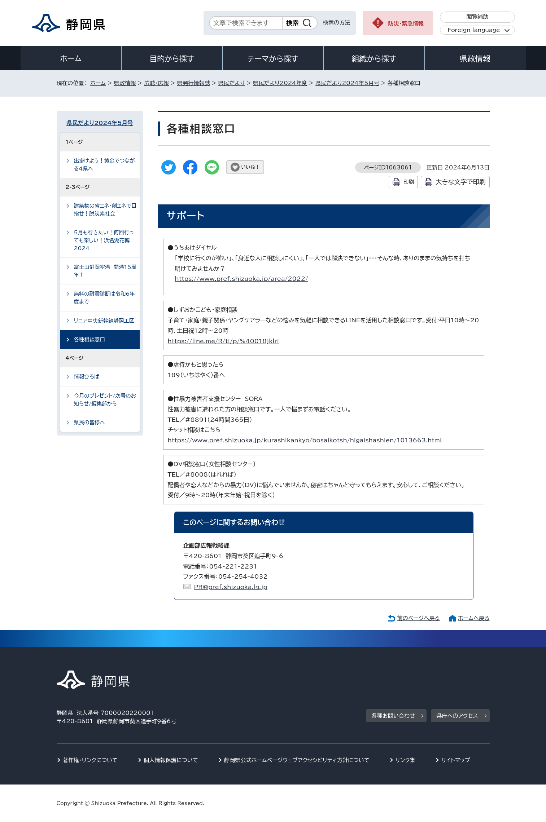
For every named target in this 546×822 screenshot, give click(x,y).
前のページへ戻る (418, 618)
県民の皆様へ (89, 422)
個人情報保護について (171, 760)
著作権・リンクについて (90, 760)
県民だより (231, 83)
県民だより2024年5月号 (347, 83)
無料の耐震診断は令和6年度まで (104, 297)
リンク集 (405, 760)
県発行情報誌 (193, 83)
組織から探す (373, 59)
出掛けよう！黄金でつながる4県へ (104, 164)
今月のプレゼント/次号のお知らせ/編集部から (105, 399)
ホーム (71, 58)
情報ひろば (87, 376)
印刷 (408, 182)
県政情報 (475, 59)
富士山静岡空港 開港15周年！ (105, 271)
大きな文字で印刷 (461, 182)
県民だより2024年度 (280, 83)
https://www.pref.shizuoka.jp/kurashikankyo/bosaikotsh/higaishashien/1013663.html (305, 440)
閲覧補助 (477, 16)
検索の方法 (336, 22)
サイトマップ (455, 760)
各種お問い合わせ (393, 716)
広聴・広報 (156, 83)
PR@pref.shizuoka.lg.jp (230, 587)
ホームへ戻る (473, 618)
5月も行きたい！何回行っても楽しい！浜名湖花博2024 (104, 240)
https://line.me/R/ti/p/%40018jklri (223, 341)
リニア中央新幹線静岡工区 (104, 320)
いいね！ (250, 167)
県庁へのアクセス (457, 716)
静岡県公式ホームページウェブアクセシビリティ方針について (297, 760)
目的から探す (171, 59)
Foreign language (473, 30)
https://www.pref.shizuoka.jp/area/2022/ (241, 279)
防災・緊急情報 (406, 23)
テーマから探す (272, 59)
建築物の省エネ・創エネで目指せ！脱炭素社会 (105, 209)
